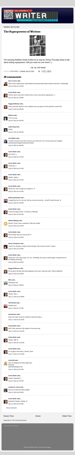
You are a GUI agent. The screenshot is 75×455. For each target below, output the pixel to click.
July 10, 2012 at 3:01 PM (15, 120)
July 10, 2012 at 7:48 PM (15, 285)
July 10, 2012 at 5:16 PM (15, 262)
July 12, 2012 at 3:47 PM (15, 381)
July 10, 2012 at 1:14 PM (15, 86)
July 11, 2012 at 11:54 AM (16, 354)
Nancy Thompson (14, 243)
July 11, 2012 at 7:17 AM (15, 308)
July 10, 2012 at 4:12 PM (15, 191)
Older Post (66, 416)
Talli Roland (12, 303)
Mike (9, 280)
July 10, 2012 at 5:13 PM (15, 237)
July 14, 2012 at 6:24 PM (15, 392)
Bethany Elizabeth (14, 197)
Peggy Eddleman (14, 104)
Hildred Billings (13, 220)
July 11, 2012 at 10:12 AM (16, 319)
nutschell (11, 360)
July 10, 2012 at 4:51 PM (15, 214)
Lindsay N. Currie (14, 387)
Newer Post (9, 416)
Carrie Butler (12, 92)
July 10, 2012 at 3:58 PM (15, 132)
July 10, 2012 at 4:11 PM (15, 157)
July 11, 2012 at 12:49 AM (16, 296)
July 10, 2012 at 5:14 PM (15, 248)
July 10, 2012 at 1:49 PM (15, 97)
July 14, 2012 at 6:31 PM (15, 404)
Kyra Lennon (12, 81)
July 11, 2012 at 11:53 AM (16, 331)
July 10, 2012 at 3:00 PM (15, 109)
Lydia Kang (12, 127)
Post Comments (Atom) (19, 420)
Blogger (48, 447)
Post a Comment (11, 408)
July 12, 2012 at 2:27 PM (15, 369)
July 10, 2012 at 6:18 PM (15, 273)
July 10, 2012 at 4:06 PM (15, 145)
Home (37, 416)
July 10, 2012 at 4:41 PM (15, 203)
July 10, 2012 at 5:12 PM (15, 226)
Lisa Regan (12, 138)
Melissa (10, 115)
